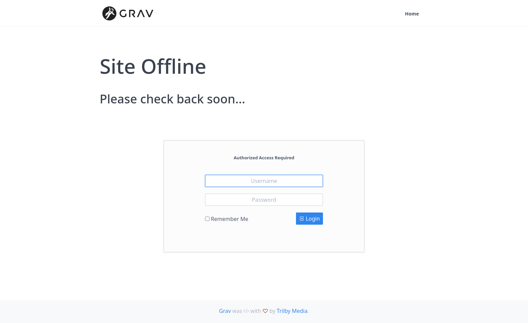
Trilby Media (292, 311)
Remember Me (229, 219)
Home (412, 13)
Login (309, 218)
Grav (225, 311)
